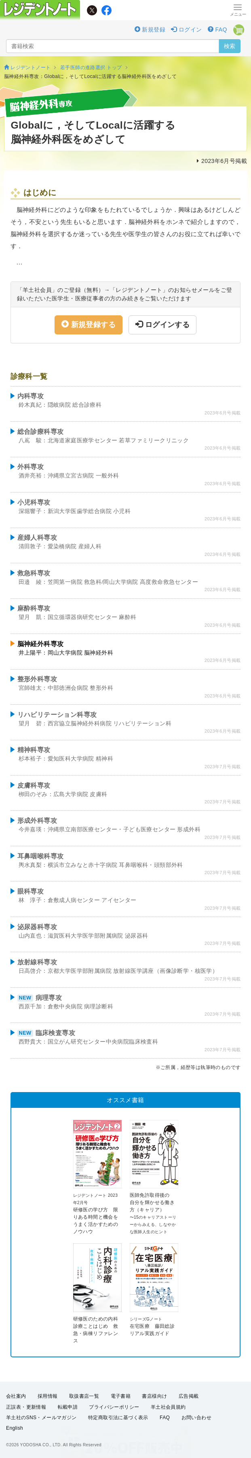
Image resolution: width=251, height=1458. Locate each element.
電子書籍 (121, 1396)
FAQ (217, 29)
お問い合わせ (196, 1417)
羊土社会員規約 (168, 1407)
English (14, 1428)
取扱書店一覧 (84, 1396)
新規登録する (88, 324)
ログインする (162, 324)
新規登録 (150, 29)
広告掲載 (189, 1396)
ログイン (186, 29)
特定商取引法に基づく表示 (118, 1417)
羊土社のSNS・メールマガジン (41, 1417)
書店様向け (154, 1396)
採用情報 (48, 1396)
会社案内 (16, 1396)
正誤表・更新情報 (26, 1407)
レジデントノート (27, 67)
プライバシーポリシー (114, 1407)
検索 (229, 46)
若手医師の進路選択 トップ (91, 67)
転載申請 (68, 1407)
